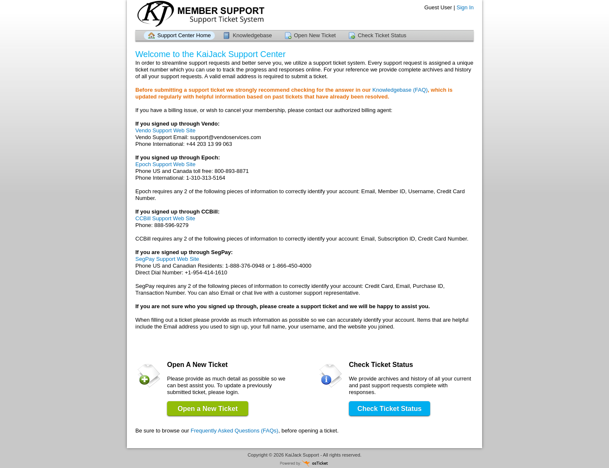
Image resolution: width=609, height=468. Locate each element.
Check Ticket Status (382, 35)
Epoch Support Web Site (165, 164)
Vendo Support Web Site (165, 130)
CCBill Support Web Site (165, 218)
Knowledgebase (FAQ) (400, 90)
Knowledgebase (252, 35)
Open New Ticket (315, 35)
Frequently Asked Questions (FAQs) (234, 430)
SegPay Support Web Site (167, 259)
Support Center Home (184, 35)
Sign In (465, 7)
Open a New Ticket (208, 408)
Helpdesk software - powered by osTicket (304, 463)
